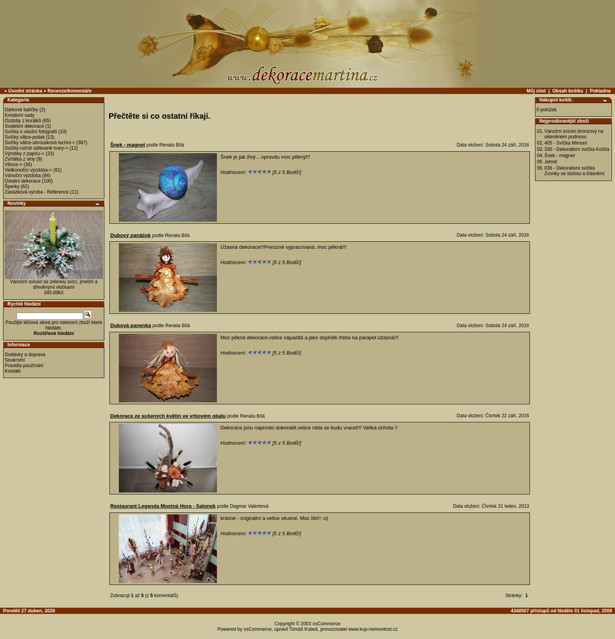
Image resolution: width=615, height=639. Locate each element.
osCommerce (326, 623)
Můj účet (536, 91)
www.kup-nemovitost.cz (372, 629)
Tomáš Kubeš (303, 629)
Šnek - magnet (559, 155)
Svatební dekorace (24, 126)
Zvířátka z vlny (20, 159)
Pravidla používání (24, 365)
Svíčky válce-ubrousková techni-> (40, 142)
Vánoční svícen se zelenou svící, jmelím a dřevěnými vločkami (53, 284)
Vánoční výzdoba (23, 175)
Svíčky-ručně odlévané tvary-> (36, 148)
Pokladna (600, 91)
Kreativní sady (20, 115)
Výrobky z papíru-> (24, 153)
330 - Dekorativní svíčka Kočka (576, 149)
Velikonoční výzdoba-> (28, 170)
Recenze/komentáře (69, 91)
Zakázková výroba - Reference (37, 192)
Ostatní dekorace (22, 181)
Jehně (550, 162)
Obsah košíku (567, 91)
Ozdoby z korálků (23, 120)
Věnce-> (13, 164)
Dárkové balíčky (21, 109)
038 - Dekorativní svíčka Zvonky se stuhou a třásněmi (574, 170)
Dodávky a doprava (25, 354)
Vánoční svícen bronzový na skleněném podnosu (574, 134)
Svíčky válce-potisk (25, 137)
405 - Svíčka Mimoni (565, 143)
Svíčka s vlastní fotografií (31, 131)
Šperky (12, 186)
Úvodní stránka (25, 91)
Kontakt (13, 371)
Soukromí (15, 360)
